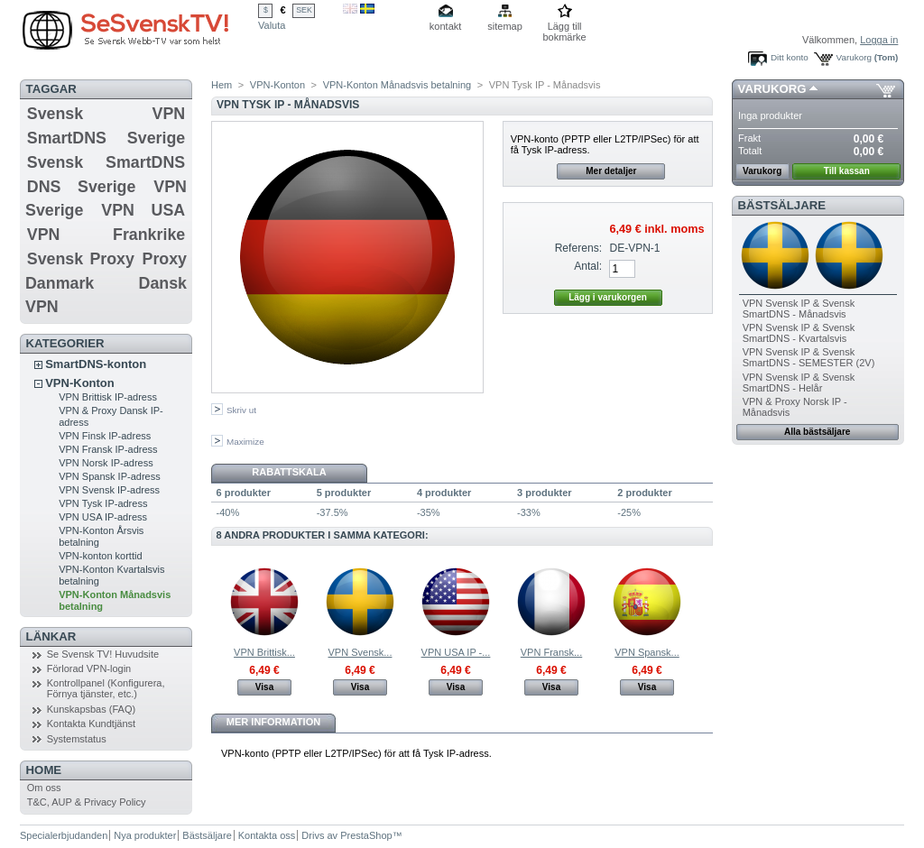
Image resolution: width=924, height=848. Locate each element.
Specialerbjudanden (63, 835)
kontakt (445, 26)
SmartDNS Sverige (106, 138)
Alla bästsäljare (817, 432)
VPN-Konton (80, 383)
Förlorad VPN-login (89, 668)
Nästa (705, 601)
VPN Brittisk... (264, 652)
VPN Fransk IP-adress (108, 449)
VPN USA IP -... (456, 652)
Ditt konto (789, 57)
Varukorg (854, 57)
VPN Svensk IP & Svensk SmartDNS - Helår (799, 382)
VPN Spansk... (646, 652)
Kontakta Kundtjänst (91, 723)
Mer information (273, 721)
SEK (304, 9)
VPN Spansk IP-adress (110, 476)
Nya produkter (145, 835)
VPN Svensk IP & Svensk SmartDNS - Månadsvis (799, 308)
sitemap (504, 26)
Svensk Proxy (80, 259)
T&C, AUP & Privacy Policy (86, 802)
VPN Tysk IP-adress (103, 503)
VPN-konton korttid (100, 555)
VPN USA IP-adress (103, 517)
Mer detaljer (611, 171)
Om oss (44, 787)
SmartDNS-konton (95, 364)
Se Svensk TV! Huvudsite (103, 654)
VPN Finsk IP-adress (105, 435)
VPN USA (143, 210)
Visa (264, 687)
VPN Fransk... (551, 652)
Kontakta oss (267, 835)
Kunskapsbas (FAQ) (91, 709)
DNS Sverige (81, 187)
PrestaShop (366, 835)
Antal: (588, 266)
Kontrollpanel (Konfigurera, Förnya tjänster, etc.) (106, 688)
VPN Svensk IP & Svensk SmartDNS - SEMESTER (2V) (809, 357)
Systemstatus (76, 738)
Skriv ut (241, 410)
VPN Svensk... (360, 652)
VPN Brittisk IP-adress (108, 397)
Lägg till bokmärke (564, 27)
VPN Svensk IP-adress (109, 489)
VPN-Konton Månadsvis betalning (397, 84)
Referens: (578, 248)
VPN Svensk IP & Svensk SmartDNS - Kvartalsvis (799, 333)
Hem (221, 84)
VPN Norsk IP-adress (106, 462)
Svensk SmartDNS (106, 162)
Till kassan (847, 171)
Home (44, 770)
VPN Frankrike (106, 235)
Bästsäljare (782, 205)
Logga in (879, 39)
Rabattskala (289, 471)
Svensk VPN (106, 114)
